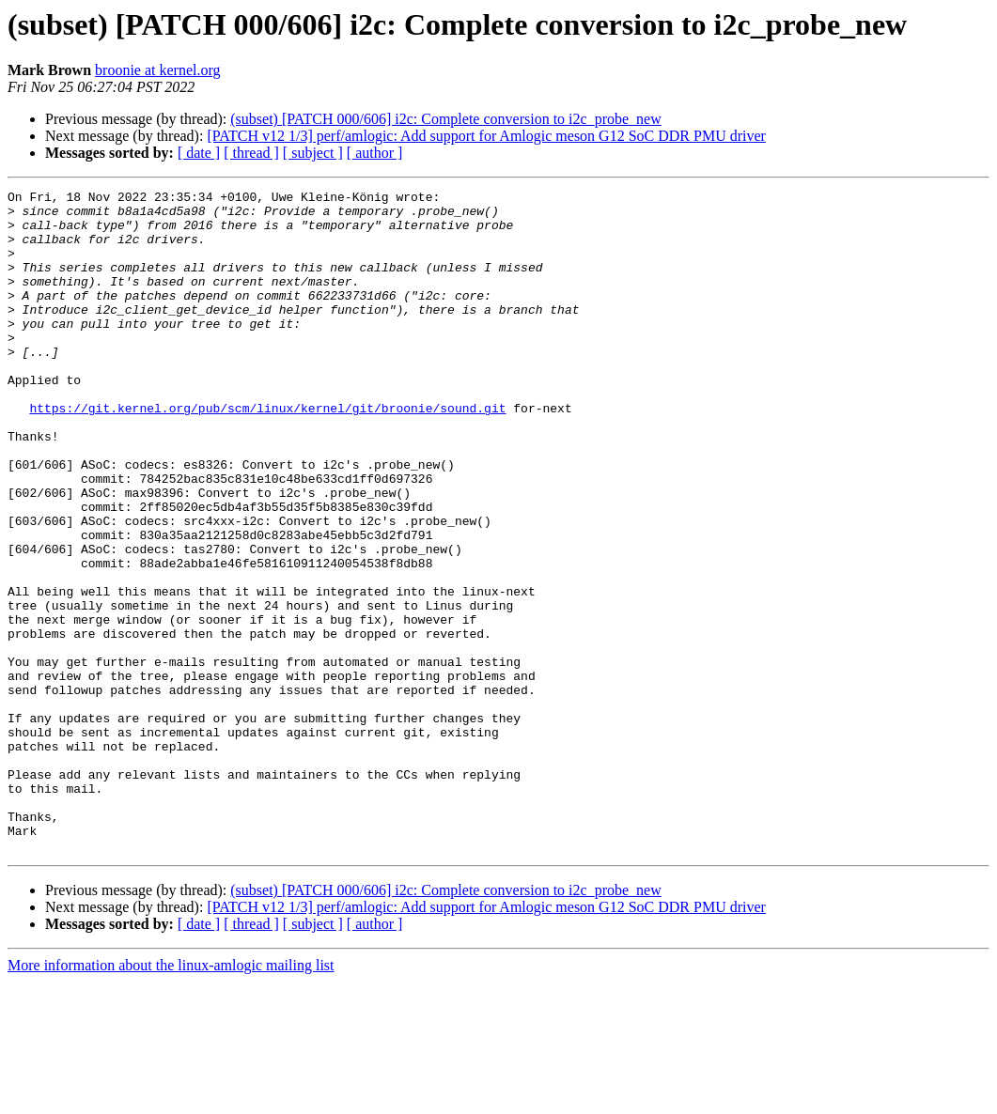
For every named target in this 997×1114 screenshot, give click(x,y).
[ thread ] (251, 153)
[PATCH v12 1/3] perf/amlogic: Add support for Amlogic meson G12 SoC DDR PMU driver (486, 136)
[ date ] (199, 153)
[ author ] (375, 153)
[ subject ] (313, 153)
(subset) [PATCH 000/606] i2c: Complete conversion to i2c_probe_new (445, 119)
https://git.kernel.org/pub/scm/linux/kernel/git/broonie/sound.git (267, 452)
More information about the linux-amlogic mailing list (171, 1098)
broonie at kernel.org (157, 70)
